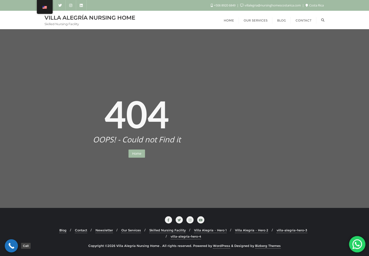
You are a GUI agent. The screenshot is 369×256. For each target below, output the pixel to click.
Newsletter (104, 230)
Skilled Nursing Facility (167, 230)
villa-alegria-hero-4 (186, 236)
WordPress (221, 246)
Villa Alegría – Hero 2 (251, 230)
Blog (63, 230)
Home (136, 153)
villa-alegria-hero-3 (292, 230)
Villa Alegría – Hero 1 (210, 230)
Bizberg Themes (268, 246)
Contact (81, 230)
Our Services (131, 230)
